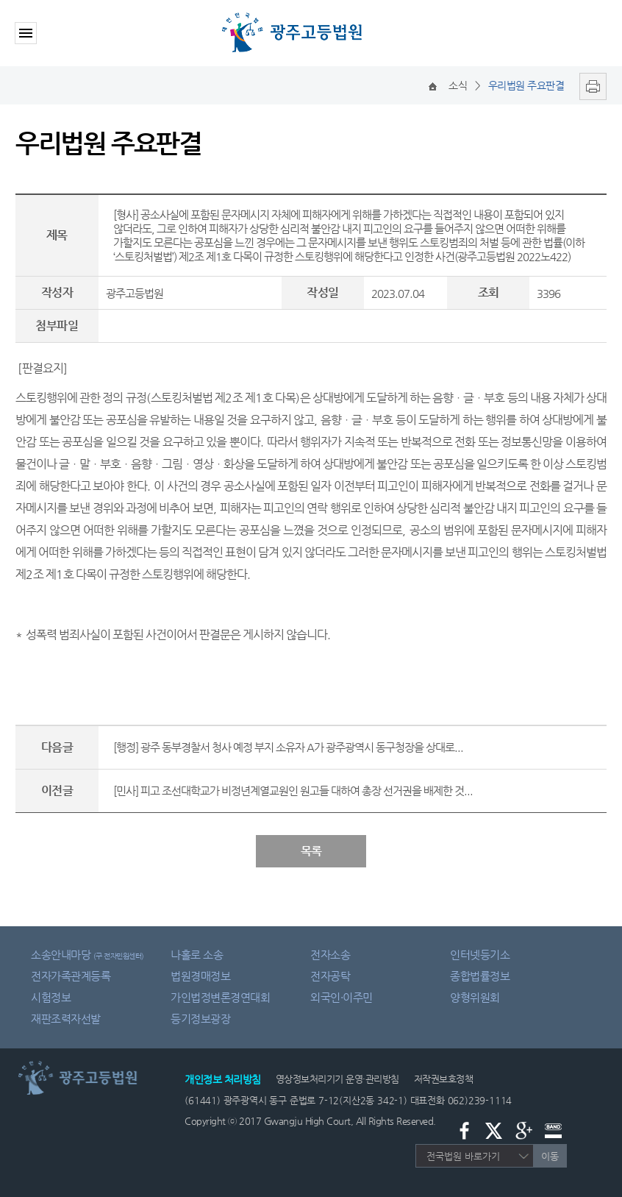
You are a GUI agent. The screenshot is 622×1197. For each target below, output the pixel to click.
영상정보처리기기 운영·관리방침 (337, 1078)
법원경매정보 (200, 976)
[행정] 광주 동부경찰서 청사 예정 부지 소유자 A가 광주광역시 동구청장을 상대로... (288, 747)
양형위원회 (475, 997)
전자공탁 (330, 976)
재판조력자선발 (66, 1018)
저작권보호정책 (443, 1078)
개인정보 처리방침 (223, 1079)
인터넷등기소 (480, 954)
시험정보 (51, 997)
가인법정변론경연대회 (220, 997)
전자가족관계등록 (70, 976)
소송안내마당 (87, 954)
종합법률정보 (480, 976)
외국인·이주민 (341, 997)
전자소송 (330, 954)
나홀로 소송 (197, 954)
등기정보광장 (200, 1018)
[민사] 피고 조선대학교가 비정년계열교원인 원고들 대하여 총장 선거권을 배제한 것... (293, 790)
